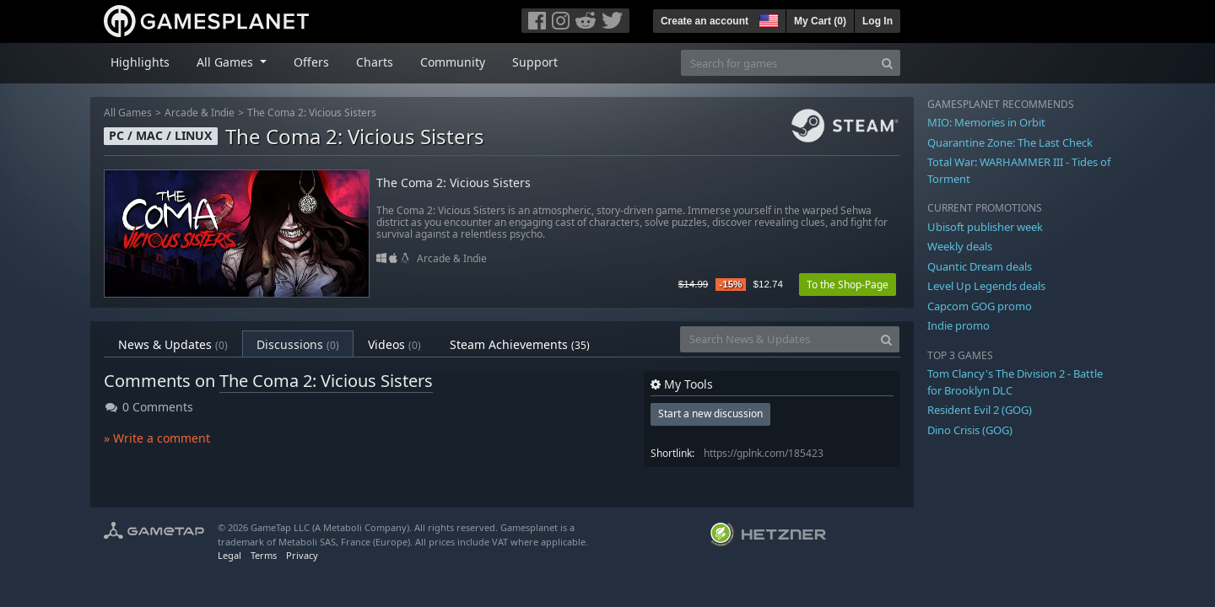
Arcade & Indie (200, 112)
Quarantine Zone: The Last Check (1010, 142)
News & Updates (173, 344)
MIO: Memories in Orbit (986, 122)
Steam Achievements (520, 344)
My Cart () (820, 21)
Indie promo (958, 325)
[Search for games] (778, 63)
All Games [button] (226, 62)
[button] (767, 18)
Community (452, 62)
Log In (877, 21)
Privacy (302, 555)
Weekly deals (959, 246)
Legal (229, 555)
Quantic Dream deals (979, 266)
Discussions (297, 344)
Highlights (140, 62)
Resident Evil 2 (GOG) (979, 409)
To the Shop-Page (847, 284)
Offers (311, 62)
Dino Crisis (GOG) (969, 430)
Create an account (704, 21)
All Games (128, 112)
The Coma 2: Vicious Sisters (311, 112)
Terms (264, 555)
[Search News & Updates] (777, 339)
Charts (374, 62)
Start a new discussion (710, 413)
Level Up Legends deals (986, 285)
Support (535, 62)
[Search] (887, 63)
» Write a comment (157, 438)
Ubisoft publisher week (985, 226)
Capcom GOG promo (979, 306)
